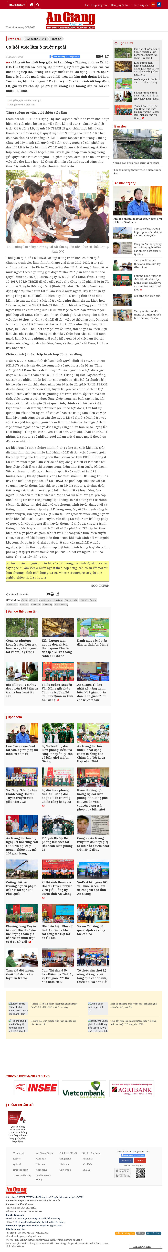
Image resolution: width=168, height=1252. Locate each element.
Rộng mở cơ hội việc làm (22, 104)
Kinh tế (17, 1158)
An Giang (58, 600)
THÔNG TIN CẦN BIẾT (21, 1105)
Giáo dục (41, 1158)
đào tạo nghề (71, 600)
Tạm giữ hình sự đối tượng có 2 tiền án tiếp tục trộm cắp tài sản (147, 314)
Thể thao (64, 1164)
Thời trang (65, 1169)
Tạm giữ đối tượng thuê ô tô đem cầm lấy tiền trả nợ (147, 264)
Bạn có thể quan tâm (23, 611)
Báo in (140, 1233)
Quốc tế (17, 1164)
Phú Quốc (35, 604)
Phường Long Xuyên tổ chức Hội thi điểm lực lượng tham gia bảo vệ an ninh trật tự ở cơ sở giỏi (147, 282)
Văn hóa (40, 1164)
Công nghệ (65, 1158)
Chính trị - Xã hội (68, 1153)
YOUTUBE (140, 1160)
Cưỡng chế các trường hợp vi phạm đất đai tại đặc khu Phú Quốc (148, 232)
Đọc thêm (15, 717)
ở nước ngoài (45, 600)
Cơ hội (24, 600)
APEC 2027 (12, 604)
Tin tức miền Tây (22, 1175)
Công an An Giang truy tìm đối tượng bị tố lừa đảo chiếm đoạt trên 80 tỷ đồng (147, 249)
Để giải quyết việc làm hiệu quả (25, 100)
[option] (36, 1088)
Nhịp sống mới (20, 1169)
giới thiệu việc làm (87, 600)
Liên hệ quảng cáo (96, 5)
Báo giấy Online (120, 5)
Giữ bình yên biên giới (147, 295)
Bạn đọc (120, 126)
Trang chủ (14, 38)
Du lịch (86, 1169)
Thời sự (56, 38)
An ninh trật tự (125, 183)
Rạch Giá (24, 604)
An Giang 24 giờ (36, 38)
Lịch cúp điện (142, 5)
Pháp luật (88, 1158)
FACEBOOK (126, 1160)
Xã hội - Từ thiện (91, 1153)
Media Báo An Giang (43, 1177)
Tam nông (41, 1169)
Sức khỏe (87, 1164)
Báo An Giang (61, 604)
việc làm (33, 600)
